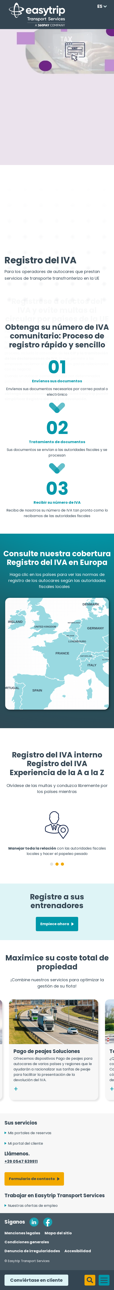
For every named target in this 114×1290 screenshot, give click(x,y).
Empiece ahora (55, 930)
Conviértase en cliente (34, 1280)
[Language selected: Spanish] (100, 6)
